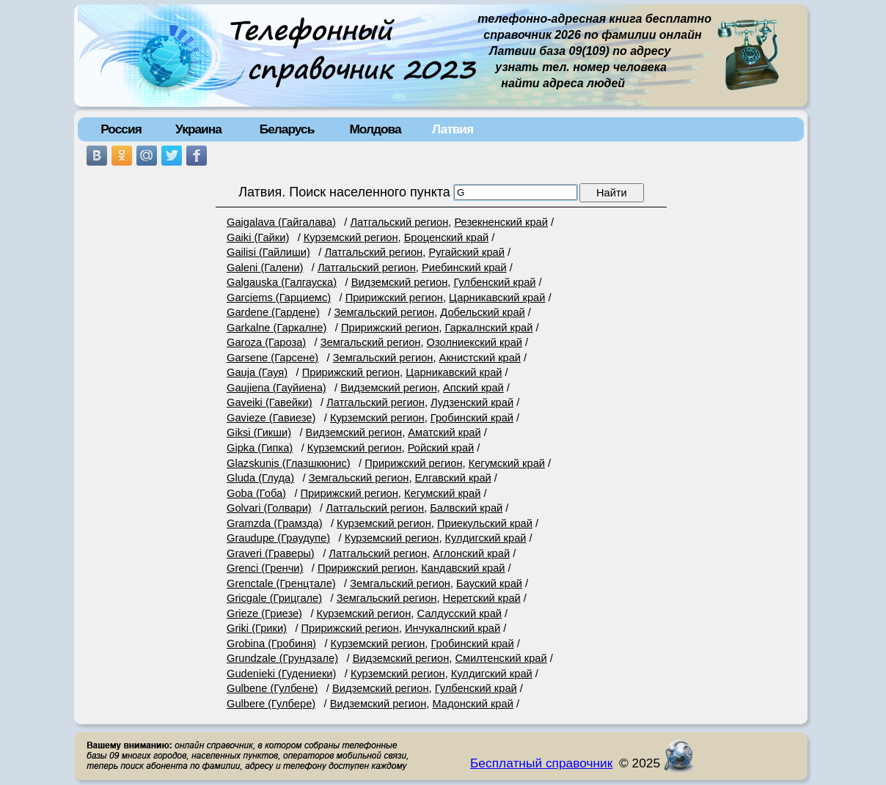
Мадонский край (472, 704)
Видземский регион (399, 282)
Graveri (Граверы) (271, 553)
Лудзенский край (472, 402)
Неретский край (482, 598)
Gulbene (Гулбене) (272, 688)
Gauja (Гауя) (257, 372)
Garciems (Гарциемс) (279, 297)
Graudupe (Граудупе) (278, 538)
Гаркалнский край (488, 327)
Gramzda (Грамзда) (275, 523)
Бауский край (489, 583)
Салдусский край (459, 613)
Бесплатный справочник (541, 763)
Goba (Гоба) (256, 493)
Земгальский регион (384, 312)
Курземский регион (351, 237)
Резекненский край (501, 222)
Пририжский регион (394, 297)
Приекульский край (484, 523)
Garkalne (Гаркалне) (276, 327)
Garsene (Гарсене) (272, 358)
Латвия (452, 129)
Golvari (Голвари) (269, 508)
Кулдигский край (486, 538)
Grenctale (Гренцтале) (281, 583)
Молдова (374, 129)
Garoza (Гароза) (266, 342)
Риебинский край (464, 267)
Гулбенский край (494, 282)
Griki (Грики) (257, 628)
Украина (198, 129)
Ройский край (441, 448)
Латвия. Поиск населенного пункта (344, 192)
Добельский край (482, 312)
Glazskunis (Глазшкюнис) (289, 463)
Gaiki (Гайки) (258, 237)
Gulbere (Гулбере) (271, 704)
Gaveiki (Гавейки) (269, 402)
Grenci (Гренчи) (265, 568)
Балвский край (466, 508)
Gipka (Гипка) (260, 448)
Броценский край (446, 237)
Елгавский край (453, 478)
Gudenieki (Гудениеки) (281, 673)
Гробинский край (472, 418)
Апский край (473, 388)
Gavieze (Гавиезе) (271, 418)
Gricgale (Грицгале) (274, 598)
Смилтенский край (500, 658)
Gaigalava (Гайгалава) (281, 222)
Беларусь (287, 129)
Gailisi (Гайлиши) (268, 252)
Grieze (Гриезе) (264, 613)
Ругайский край (466, 252)
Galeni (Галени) (265, 267)
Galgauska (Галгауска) (282, 282)
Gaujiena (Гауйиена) (276, 388)
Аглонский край (471, 553)
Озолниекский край (474, 342)
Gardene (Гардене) (273, 312)
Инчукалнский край (452, 628)
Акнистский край (480, 358)
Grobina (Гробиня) (271, 643)
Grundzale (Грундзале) (282, 658)
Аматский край (444, 432)
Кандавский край (463, 568)
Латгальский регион (399, 222)
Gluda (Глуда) (260, 478)
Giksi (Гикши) (259, 432)
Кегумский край (507, 463)
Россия (121, 129)
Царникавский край (497, 297)
